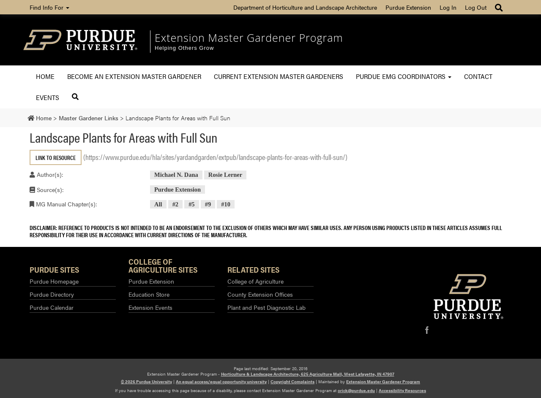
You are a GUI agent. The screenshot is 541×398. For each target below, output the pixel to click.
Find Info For (49, 7)
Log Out (475, 7)
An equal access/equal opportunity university (221, 381)
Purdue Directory (52, 294)
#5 (191, 204)
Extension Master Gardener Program (249, 37)
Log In (448, 7)
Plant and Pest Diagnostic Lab (266, 307)
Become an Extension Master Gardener (134, 76)
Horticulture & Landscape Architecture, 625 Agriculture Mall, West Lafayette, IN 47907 (307, 374)
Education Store (148, 294)
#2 (175, 204)
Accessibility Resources (402, 390)
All (158, 204)
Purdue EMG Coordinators (403, 76)
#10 (225, 204)
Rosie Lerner (225, 174)
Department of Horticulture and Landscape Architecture (305, 7)
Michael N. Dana (176, 174)
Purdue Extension (408, 7)
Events (47, 97)
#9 (208, 204)
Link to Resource (56, 157)
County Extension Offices (260, 294)
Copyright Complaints (292, 381)
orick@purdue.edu (356, 390)
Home (45, 76)
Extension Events (150, 307)
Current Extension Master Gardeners (278, 76)
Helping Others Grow (184, 48)
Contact (478, 76)
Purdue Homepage (54, 281)
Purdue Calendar (52, 307)
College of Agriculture (255, 281)
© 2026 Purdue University (146, 381)
